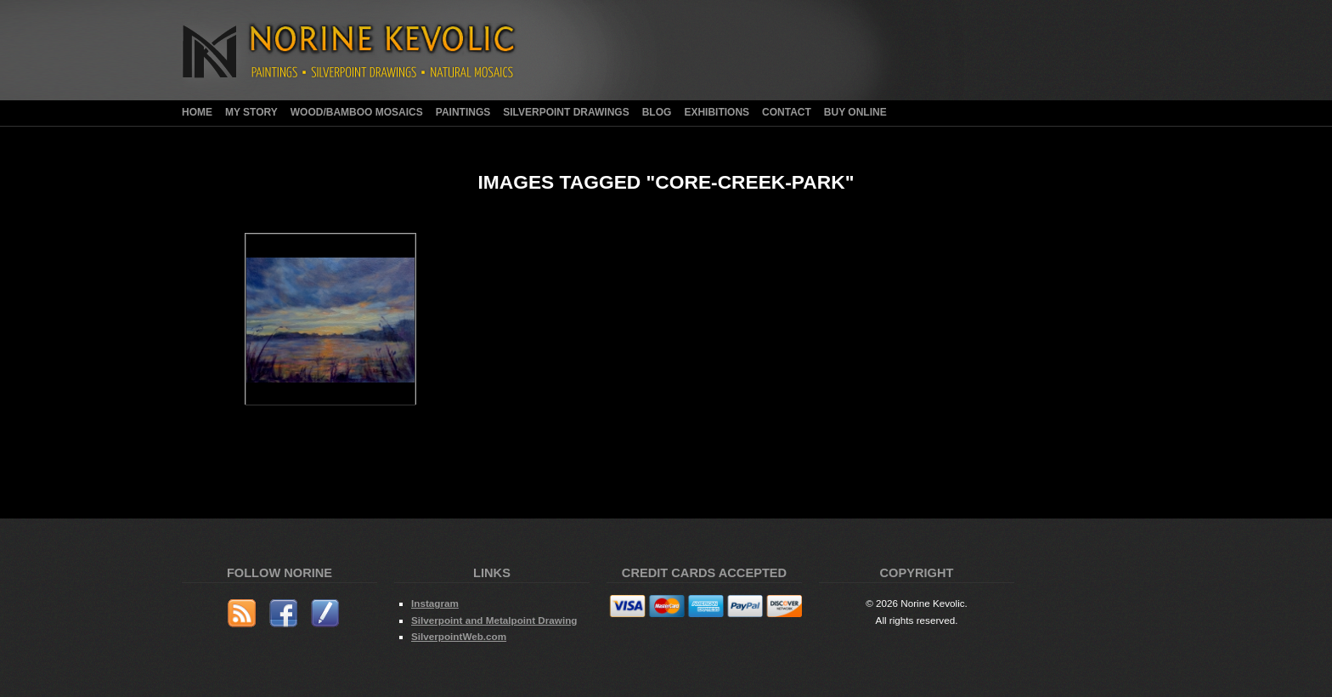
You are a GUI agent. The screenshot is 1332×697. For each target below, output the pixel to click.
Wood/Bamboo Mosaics (357, 112)
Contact (786, 112)
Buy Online (855, 112)
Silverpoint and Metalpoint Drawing (494, 620)
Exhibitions (716, 112)
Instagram (435, 603)
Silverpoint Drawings (566, 112)
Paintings (463, 112)
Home (197, 112)
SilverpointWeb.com (458, 636)
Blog (657, 112)
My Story (251, 112)
